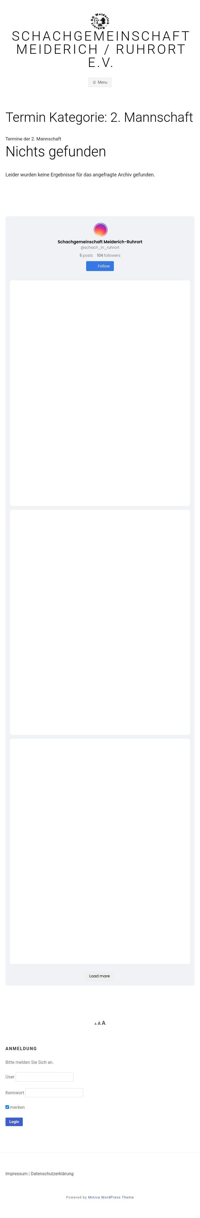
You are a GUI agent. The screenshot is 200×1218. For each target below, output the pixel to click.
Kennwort (14, 1092)
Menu (102, 82)
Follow (100, 266)
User (10, 1076)
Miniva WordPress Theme (111, 1197)
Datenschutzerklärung (52, 1173)
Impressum (16, 1173)
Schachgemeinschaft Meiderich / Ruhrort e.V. (101, 49)
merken (15, 1107)
